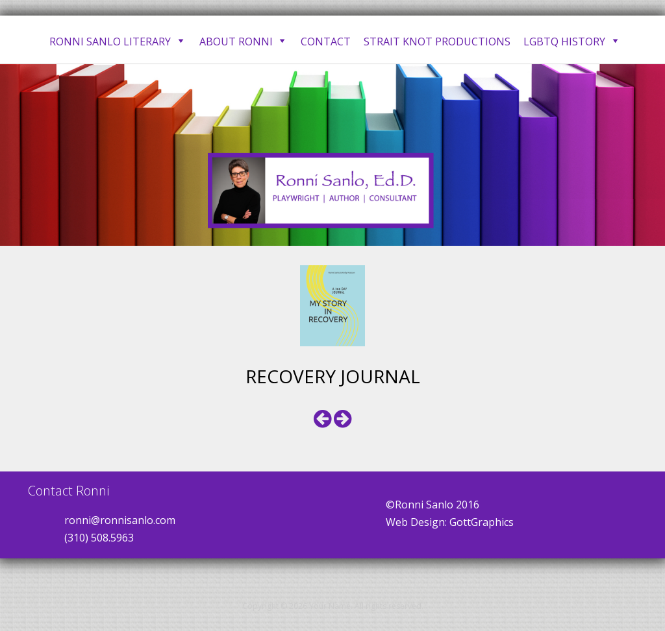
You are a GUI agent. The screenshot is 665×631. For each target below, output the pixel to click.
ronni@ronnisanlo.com (119, 520)
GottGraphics (481, 522)
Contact (326, 41)
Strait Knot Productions (437, 41)
